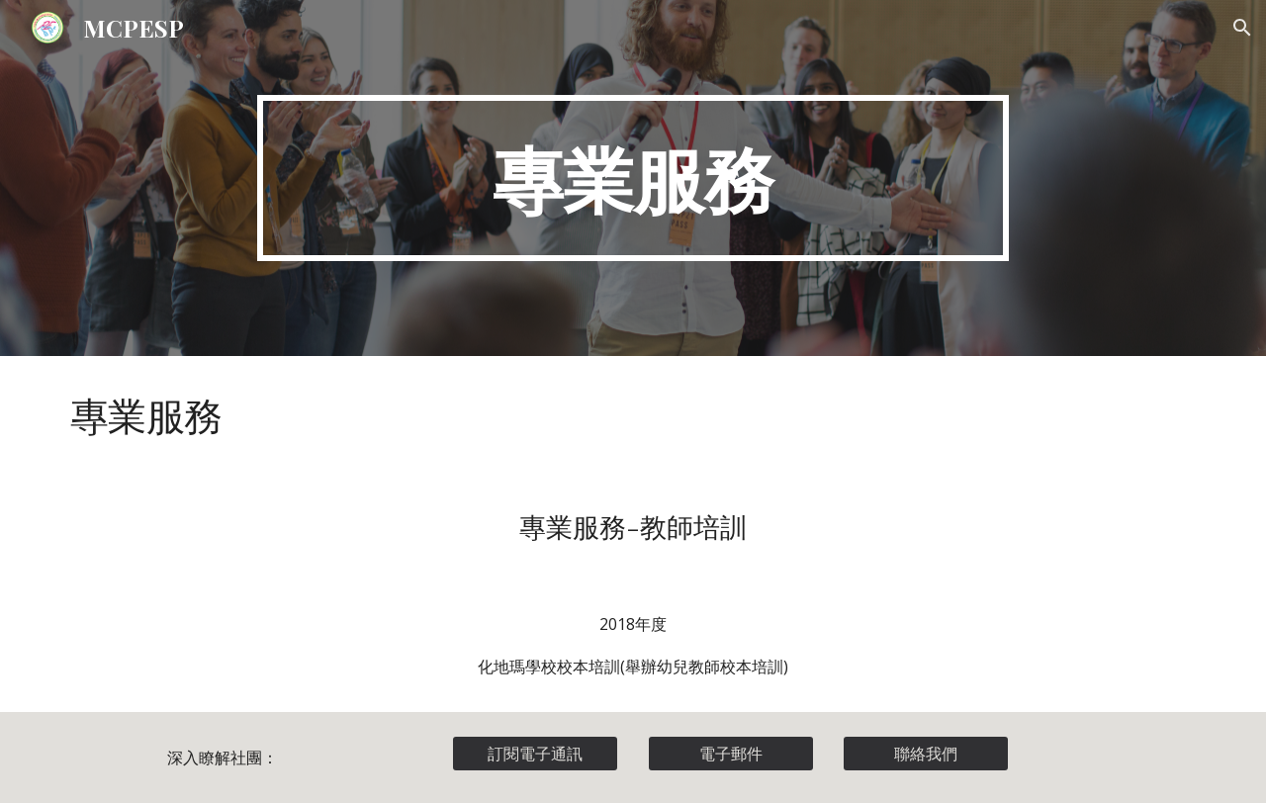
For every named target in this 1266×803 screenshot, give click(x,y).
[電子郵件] (731, 753)
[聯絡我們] (926, 753)
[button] (1242, 27)
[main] (633, 178)
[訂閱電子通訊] (535, 753)
